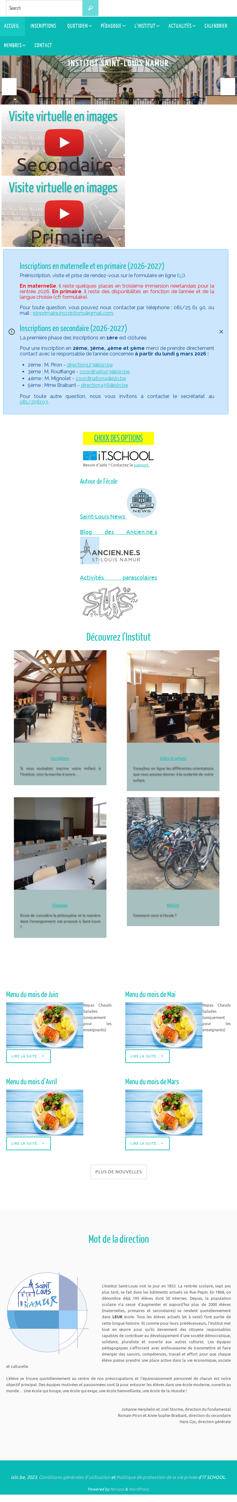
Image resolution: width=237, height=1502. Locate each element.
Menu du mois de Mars (150, 1090)
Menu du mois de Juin (30, 1003)
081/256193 (34, 401)
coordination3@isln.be (105, 371)
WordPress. (139, 1497)
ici (181, 275)
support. (141, 464)
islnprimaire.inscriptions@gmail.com (73, 313)
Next (227, 86)
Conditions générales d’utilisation (74, 1485)
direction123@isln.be (90, 364)
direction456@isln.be (104, 385)
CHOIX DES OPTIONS (118, 437)
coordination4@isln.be (101, 378)
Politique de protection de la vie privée (156, 1485)
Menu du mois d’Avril (29, 1090)
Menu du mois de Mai (148, 1003)
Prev (9, 86)
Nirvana (117, 1497)
